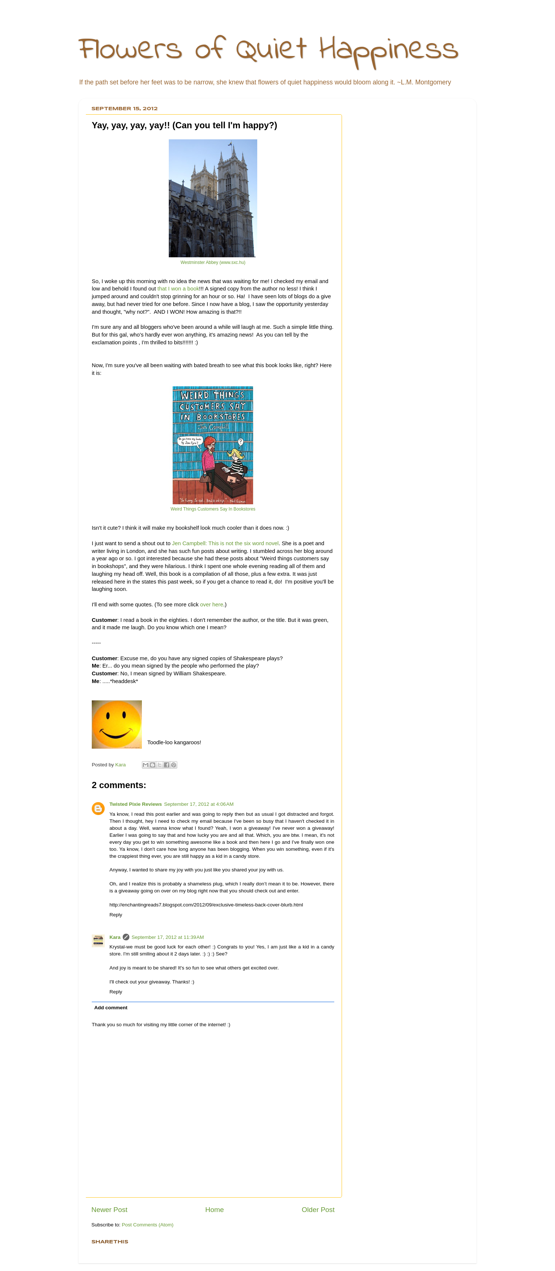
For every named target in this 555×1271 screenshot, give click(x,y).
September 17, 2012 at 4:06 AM (199, 804)
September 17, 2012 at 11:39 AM (168, 937)
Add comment (111, 1007)
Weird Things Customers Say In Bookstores (213, 509)
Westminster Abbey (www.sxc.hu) (213, 262)
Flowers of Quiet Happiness (268, 50)
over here (211, 604)
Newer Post (109, 1209)
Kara (115, 937)
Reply (115, 914)
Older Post (318, 1209)
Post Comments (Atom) (148, 1225)
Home (214, 1209)
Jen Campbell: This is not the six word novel (225, 543)
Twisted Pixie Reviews (135, 804)
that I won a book (178, 289)
